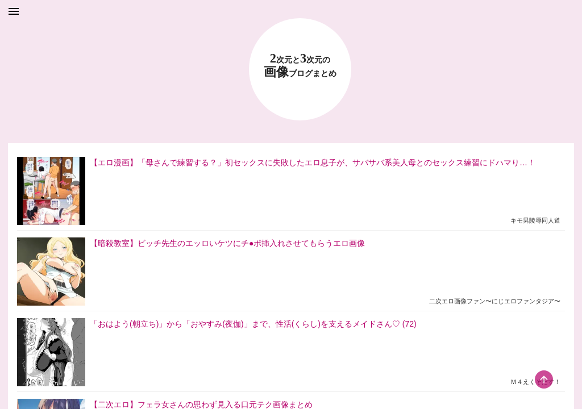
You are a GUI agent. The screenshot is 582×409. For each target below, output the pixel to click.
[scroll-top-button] (544, 379)
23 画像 (300, 65)
